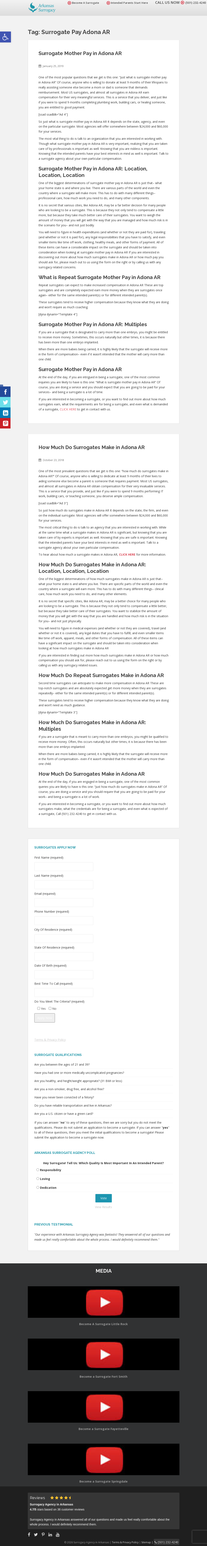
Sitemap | (153, 1541)
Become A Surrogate (78, 3)
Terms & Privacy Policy (50, 1040)
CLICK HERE (68, 409)
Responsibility (50, 1170)
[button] (5, 37)
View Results (103, 1207)
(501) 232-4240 (193, 2)
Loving (45, 1179)
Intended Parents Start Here (122, 3)
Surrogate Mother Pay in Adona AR (80, 53)
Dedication (48, 1188)
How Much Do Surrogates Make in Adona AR (92, 447)
